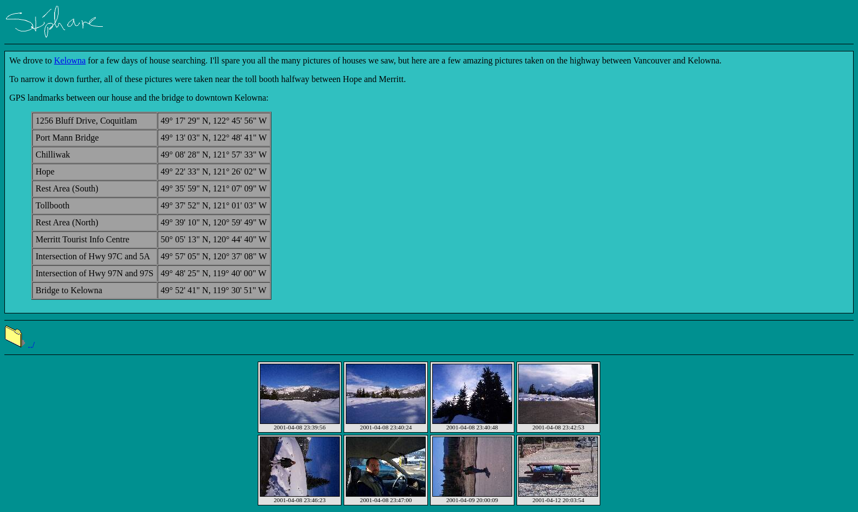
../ (19, 345)
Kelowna (70, 60)
